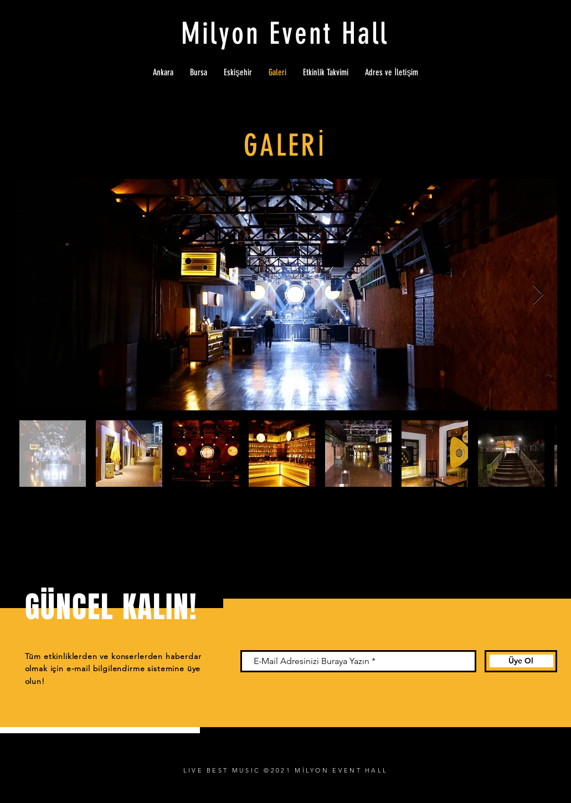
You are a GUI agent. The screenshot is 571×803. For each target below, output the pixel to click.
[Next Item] (538, 295)
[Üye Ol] (521, 661)
